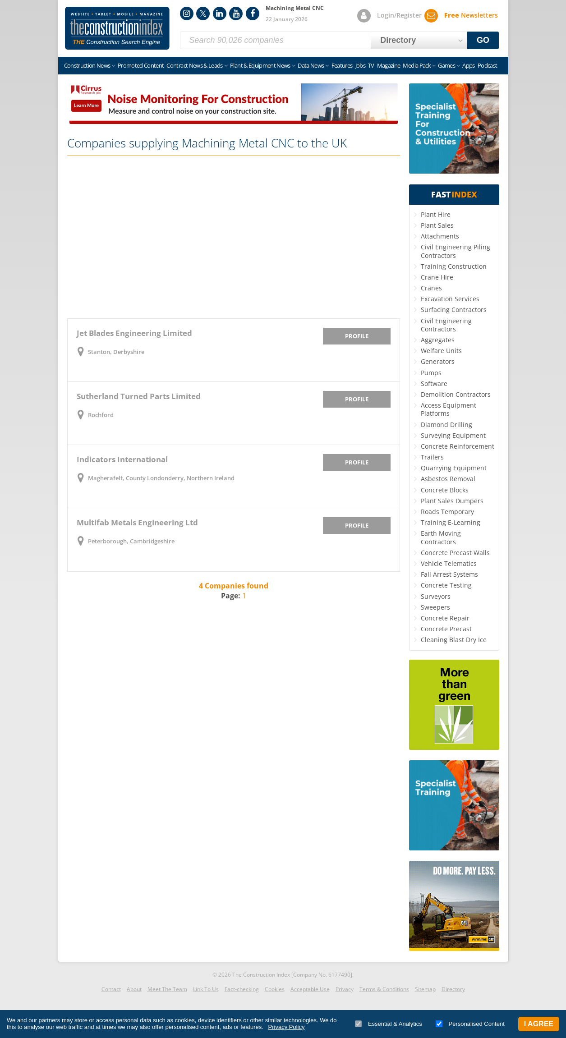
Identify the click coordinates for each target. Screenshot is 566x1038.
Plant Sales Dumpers (452, 500)
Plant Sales (437, 225)
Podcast (487, 65)
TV (371, 65)
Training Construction (454, 266)
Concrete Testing (446, 585)
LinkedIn (219, 13)
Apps (468, 65)
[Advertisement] (233, 237)
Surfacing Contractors (454, 309)
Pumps (431, 372)
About (134, 989)
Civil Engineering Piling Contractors (455, 251)
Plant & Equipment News (260, 65)
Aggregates (438, 339)
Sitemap (425, 989)
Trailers (432, 457)
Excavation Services (450, 298)
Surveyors (436, 596)
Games (446, 65)
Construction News (87, 65)
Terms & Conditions (384, 989)
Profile (356, 336)
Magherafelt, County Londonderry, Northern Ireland (161, 478)
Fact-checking (242, 989)
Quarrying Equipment (454, 468)
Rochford (101, 415)
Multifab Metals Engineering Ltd (137, 522)
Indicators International (122, 459)
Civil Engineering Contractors (446, 325)
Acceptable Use (310, 989)
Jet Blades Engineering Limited (134, 333)
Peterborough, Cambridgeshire (131, 541)
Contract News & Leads (194, 65)
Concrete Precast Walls (455, 552)
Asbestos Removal (448, 478)
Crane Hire (437, 277)
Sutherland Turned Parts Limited (139, 396)
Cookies (275, 989)
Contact (111, 989)
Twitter (203, 13)
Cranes (431, 288)
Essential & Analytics (388, 1023)
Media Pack (417, 65)
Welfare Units (441, 350)
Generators (438, 361)
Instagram (186, 13)
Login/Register (399, 15)
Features (342, 65)
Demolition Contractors (456, 394)
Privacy (345, 989)
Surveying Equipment (453, 435)
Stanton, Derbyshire (116, 352)
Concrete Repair (445, 618)
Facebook (252, 13)
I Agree (538, 1024)
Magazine (388, 65)
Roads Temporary (447, 511)
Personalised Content (470, 1023)
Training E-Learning (450, 522)
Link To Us (206, 989)
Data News (311, 65)
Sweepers (435, 607)
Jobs (360, 65)
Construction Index (117, 28)
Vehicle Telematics (449, 563)
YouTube (236, 13)
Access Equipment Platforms (448, 409)
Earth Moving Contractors (441, 537)
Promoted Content (141, 65)
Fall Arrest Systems (449, 574)
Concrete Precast (446, 629)
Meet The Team (167, 989)
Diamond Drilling (446, 424)
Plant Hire (436, 214)
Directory (453, 989)
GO (483, 40)
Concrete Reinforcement (457, 446)
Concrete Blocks (445, 490)
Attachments (440, 236)
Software (434, 383)
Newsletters (471, 15)
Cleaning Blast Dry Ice (454, 639)
